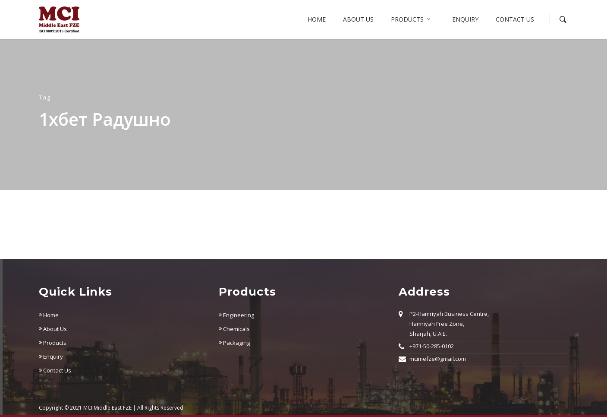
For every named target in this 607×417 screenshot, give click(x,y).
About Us (53, 329)
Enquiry (465, 19)
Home (317, 19)
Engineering (236, 315)
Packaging (234, 343)
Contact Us (515, 19)
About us (358, 19)
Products (411, 19)
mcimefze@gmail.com (437, 359)
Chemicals (234, 329)
